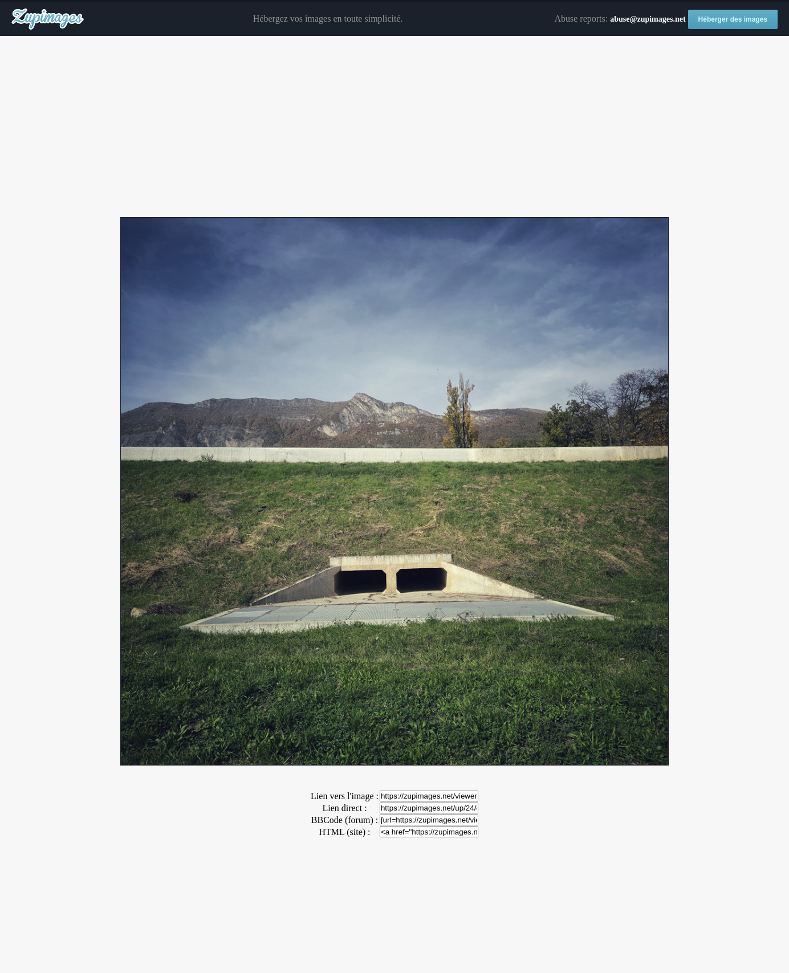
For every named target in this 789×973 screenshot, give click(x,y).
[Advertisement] (394, 127)
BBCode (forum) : (344, 820)
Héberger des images (732, 19)
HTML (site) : (344, 832)
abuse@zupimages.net (647, 19)
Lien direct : (344, 808)
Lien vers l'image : (345, 796)
